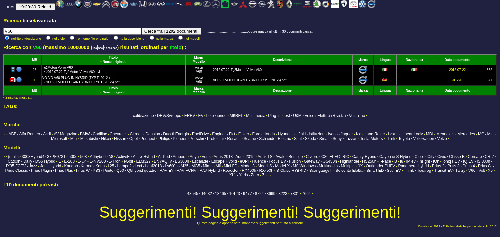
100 (94, 48)
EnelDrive (200, 134)
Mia (490, 134)
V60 (199, 71)
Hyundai (285, 134)
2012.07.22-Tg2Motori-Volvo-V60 (237, 70)
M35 (184, 166)
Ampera (180, 156)
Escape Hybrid (224, 161)
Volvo (199, 68)
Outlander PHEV (380, 166)
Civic (441, 156)
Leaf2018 (153, 166)
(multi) (13, 156)
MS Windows (304, 166)
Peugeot (148, 138)
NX (360, 166)
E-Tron (114, 161)
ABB (12, 134)
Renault (233, 138)
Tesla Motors (371, 138)
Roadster (231, 170)
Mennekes (445, 134)
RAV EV (166, 170)
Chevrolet (118, 134)
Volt (482, 170)
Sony (337, 138)
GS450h (330, 161)
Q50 (120, 170)
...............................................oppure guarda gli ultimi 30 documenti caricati (258, 31)
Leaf (138, 166)
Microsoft (59, 138)
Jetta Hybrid (50, 166)
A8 (111, 156)
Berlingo (295, 156)
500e (73, 156)
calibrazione (143, 115)
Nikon (106, 138)
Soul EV (394, 170)
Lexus (393, 134)
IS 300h (483, 161)
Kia (358, 134)
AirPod (164, 156)
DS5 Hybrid (45, 161)
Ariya (194, 156)
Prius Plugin (41, 170)
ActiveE (123, 156)
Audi (47, 134)
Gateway (311, 161)
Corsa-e (475, 156)
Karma (86, 166)
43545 (192, 193)
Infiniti (301, 134)
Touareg (424, 170)
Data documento (457, 60)
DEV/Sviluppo (169, 115)
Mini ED (230, 166)
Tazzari (351, 138)
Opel (133, 138)
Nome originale (114, 62)
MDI (429, 134)
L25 (111, 166)
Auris (206, 156)
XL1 (232, 175)
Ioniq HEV (451, 161)
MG (481, 134)
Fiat (232, 134)
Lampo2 (124, 166)
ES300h (182, 161)
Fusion (295, 161)
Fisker (243, 134)
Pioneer (179, 138)
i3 (395, 161)
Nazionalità (414, 60)
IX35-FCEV (16, 166)
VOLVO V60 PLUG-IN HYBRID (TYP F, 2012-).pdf (250, 80)
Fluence (259, 161)
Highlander (349, 161)
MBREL (236, 115)
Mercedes (466, 134)
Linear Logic (412, 134)
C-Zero (312, 156)
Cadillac (100, 134)
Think (390, 138)
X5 (490, 170)
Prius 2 (438, 166)
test (287, 115)
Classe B (457, 156)
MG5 (195, 166)
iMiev (411, 161)
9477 (247, 193)
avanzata (45, 20)
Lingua (385, 60)
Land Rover (374, 134)
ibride (221, 115)
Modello (199, 61)
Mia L (207, 166)
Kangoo (71, 166)
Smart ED (375, 170)
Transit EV (443, 170)
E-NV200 (98, 161)
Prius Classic (16, 170)
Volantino (357, 115)
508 (83, 156)
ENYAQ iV (163, 161)
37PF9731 (56, 156)
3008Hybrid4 (33, 156)
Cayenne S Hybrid (395, 156)
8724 (259, 193)
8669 (271, 193)
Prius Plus (64, 170)
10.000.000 (110, 48)
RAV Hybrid (210, 170)
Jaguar (347, 134)
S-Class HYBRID (291, 170)
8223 (282, 193)
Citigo (420, 156)
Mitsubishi (89, 138)
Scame (250, 138)
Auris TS (265, 156)
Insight (424, 161)
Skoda (310, 138)
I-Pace (385, 161)
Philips (164, 138)
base (28, 20)
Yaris (243, 175)
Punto (108, 170)
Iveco (333, 134)
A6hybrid (97, 156)
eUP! (244, 161)
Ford (256, 134)
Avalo (281, 156)
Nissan (120, 138)
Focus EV (277, 161)
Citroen (136, 134)
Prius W (83, 170)
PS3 (96, 170)
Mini (74, 138)
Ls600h (171, 166)
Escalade (200, 161)
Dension (152, 134)
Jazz (33, 166)
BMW (85, 134)
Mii (218, 166)
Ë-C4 (82, 161)
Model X (282, 166)
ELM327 (143, 161)
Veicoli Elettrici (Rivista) (325, 115)
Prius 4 (469, 166)
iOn (436, 161)
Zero (255, 175)
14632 (206, 193)
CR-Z (489, 156)
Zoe (265, 175)
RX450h (266, 170)
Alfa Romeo (29, 134)
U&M (297, 115)
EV (200, 115)
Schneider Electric (275, 138)
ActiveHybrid (144, 156)
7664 (306, 193)
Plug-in (274, 115)
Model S (265, 166)
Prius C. (485, 166)
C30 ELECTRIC (335, 156)
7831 (294, 193)
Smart (324, 138)
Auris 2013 (223, 156)
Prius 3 (453, 166)
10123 (234, 193)
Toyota (404, 138)
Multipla (347, 166)
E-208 (69, 161)
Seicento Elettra (350, 170)
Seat (298, 138)
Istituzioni (317, 134)
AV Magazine (65, 134)
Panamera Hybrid (413, 166)
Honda (269, 134)
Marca (198, 58)
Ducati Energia (176, 134)
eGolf (128, 161)
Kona (100, 166)
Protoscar (215, 138)
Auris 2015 (244, 156)
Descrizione (282, 60)
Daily (27, 161)
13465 (220, 193)
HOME (11, 7)
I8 (401, 161)
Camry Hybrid (364, 156)
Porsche (197, 138)
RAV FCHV (187, 170)
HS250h (369, 161)
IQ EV (468, 161)
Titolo (113, 57)
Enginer (219, 134)
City (430, 156)
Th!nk (409, 170)
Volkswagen (423, 138)
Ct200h (14, 161)
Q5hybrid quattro (141, 170)
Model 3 (247, 166)
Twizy (460, 170)
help (210, 115)
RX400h (249, 170)
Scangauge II (321, 170)
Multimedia (255, 115)
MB (34, 60)
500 (100, 48)
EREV (189, 115)
